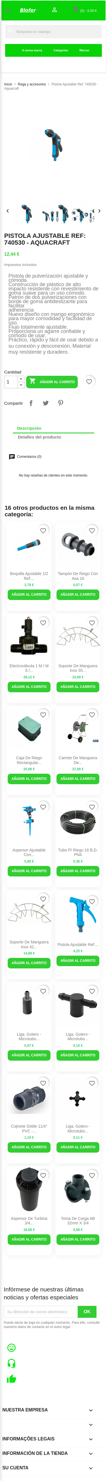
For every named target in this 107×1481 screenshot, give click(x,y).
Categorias (60, 50)
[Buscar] (53, 31)
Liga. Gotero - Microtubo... (29, 1036)
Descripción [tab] (29, 428)
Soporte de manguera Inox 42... (29, 944)
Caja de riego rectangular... (29, 760)
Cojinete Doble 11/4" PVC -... (29, 1128)
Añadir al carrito (52, 381)
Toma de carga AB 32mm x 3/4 (78, 1221)
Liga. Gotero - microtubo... (78, 1036)
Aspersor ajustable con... (29, 852)
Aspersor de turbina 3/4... (29, 1221)
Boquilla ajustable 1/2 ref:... (29, 576)
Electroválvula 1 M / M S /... (29, 668)
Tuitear (45, 403)
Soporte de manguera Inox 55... (78, 668)
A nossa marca (32, 50)
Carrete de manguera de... (78, 760)
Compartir (31, 403)
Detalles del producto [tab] (39, 437)
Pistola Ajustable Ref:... (78, 944)
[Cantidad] (11, 382)
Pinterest (60, 403)
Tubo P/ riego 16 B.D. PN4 (78, 852)
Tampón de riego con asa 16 (78, 576)
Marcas (84, 50)
